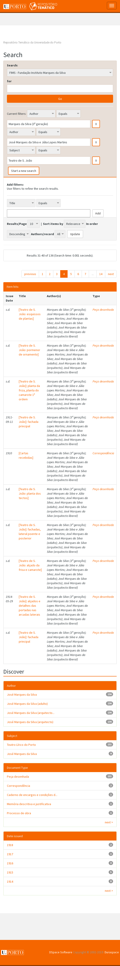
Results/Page (17, 224)
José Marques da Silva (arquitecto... (30, 713)
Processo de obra (19, 813)
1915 (10, 872)
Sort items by (53, 224)
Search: (12, 65)
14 (100, 274)
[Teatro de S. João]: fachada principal (28, 421)
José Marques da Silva (22, 695)
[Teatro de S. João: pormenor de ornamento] (29, 349)
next (111, 274)
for (9, 81)
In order (92, 224)
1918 (10, 845)
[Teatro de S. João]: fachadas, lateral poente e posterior (30, 531)
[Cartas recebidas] (26, 455)
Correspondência (103, 453)
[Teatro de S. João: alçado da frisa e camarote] (30, 565)
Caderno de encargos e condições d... (32, 795)
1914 (10, 882)
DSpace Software (60, 952)
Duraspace (112, 952)
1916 (10, 863)
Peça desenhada (103, 310)
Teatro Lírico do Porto (21, 745)
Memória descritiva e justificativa (29, 804)
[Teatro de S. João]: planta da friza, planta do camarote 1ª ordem (29, 390)
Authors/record (42, 234)
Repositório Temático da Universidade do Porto (32, 42)
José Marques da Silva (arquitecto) (30, 722)
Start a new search (23, 171)
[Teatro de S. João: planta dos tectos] (30, 493)
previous (30, 274)
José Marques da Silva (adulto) (27, 704)
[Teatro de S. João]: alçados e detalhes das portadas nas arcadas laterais (29, 606)
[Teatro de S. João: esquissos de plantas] (30, 314)
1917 (10, 854)
